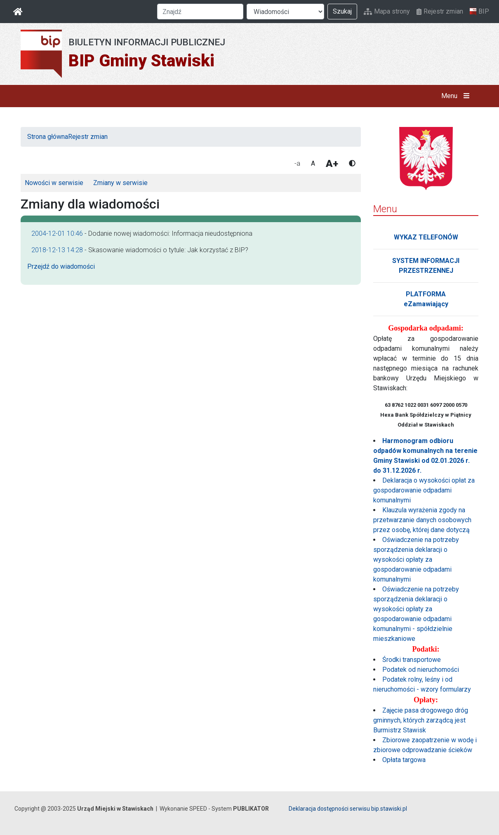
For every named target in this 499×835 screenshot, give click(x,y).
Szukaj (342, 11)
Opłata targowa (404, 760)
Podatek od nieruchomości (420, 669)
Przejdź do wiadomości (61, 266)
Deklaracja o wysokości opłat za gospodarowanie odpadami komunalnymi (424, 490)
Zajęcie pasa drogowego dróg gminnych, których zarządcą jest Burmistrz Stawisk (420, 720)
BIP (479, 11)
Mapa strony (387, 11)
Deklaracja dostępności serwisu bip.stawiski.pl (348, 808)
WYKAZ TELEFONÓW (426, 237)
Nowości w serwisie (54, 183)
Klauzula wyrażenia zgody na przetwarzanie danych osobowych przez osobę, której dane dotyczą (422, 520)
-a (297, 163)
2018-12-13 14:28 (57, 250)
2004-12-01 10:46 (57, 233)
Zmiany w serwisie (120, 183)
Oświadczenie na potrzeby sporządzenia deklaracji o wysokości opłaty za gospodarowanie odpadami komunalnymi (416, 559)
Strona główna (47, 137)
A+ (332, 163)
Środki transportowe (411, 660)
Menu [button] (457, 96)
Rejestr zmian (440, 11)
